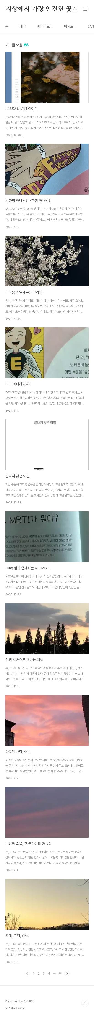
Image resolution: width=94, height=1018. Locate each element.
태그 (23, 26)
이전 (27, 973)
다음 (67, 973)
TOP (85, 1003)
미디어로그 (45, 26)
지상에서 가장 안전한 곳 (38, 9)
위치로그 (70, 26)
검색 (74, 9)
